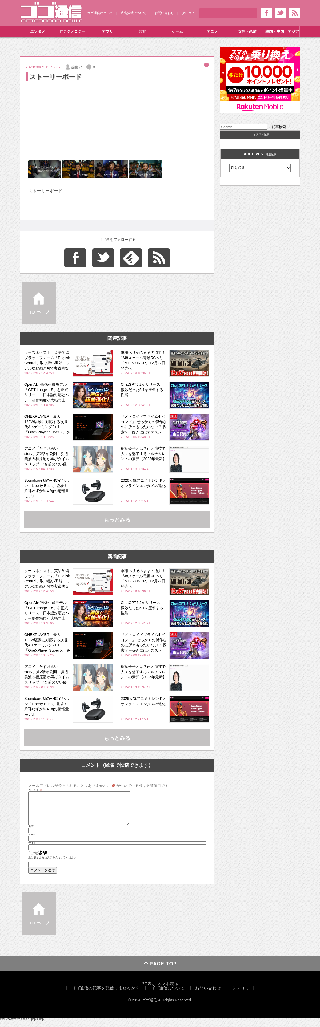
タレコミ (188, 13)
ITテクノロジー (72, 31)
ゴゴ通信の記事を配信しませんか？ (105, 994)
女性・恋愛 (247, 31)
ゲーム (177, 31)
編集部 (76, 67)
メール (32, 841)
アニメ (212, 31)
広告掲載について (133, 13)
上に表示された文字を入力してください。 (53, 864)
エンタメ (37, 31)
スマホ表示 (167, 990)
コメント (35, 790)
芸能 (142, 31)
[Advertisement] (117, 122)
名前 (31, 832)
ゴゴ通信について (100, 13)
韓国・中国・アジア (282, 31)
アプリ (107, 31)
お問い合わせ (164, 13)
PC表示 (149, 990)
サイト (32, 849)
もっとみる (117, 520)
